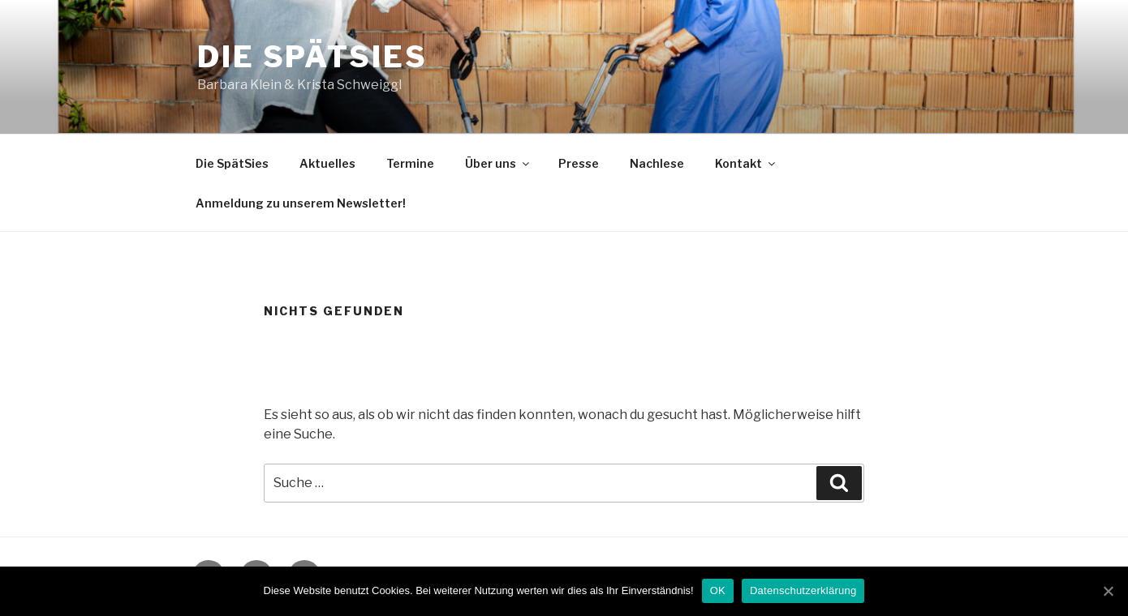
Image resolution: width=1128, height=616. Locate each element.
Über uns (498, 163)
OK (717, 590)
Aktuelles (327, 163)
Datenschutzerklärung (803, 590)
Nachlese (657, 163)
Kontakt (746, 163)
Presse (578, 163)
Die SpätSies (312, 57)
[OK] (1108, 591)
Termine (410, 163)
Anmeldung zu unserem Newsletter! (301, 203)
